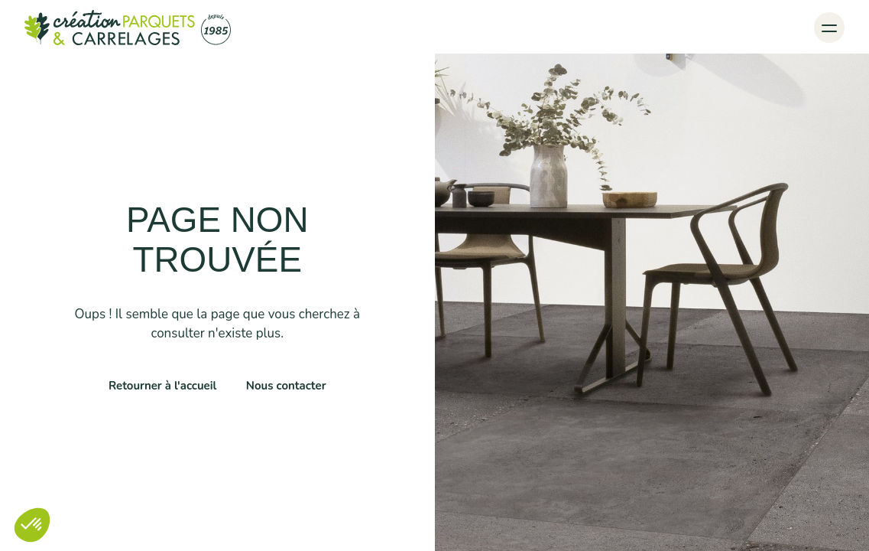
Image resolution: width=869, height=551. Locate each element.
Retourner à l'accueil (162, 385)
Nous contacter (286, 385)
